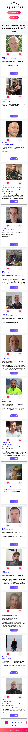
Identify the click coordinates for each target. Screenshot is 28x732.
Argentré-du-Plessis (7, 230)
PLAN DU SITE (16, 730)
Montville (4, 658)
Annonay (4, 401)
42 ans (8, 101)
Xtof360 (4, 57)
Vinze (3, 571)
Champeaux (5, 529)
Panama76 (5, 657)
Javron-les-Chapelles (7, 315)
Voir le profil (14, 73)
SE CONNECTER (14, 17)
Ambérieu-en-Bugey (7, 615)
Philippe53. (5, 314)
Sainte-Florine (5, 487)
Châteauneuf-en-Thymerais (9, 187)
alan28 (3, 185)
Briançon (4, 572)
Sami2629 (4, 228)
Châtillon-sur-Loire (7, 58)
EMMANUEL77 (6, 442)
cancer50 (4, 699)
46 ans (19, 187)
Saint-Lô (4, 701)
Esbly (3, 358)
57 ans (8, 272)
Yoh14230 (4, 143)
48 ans (10, 444)
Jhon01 (4, 614)
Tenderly (4, 400)
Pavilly (3, 101)
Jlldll (3, 485)
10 (18, 725)
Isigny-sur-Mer (5, 144)
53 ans (12, 144)
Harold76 (4, 100)
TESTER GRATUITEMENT (14, 12)
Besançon (4, 444)
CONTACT (24, 730)
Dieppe (4, 272)
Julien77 (4, 357)
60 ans (12, 487)
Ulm (3, 271)
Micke (3, 528)
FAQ (7, 730)
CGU (10, 730)
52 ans (14, 58)
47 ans (11, 529)
